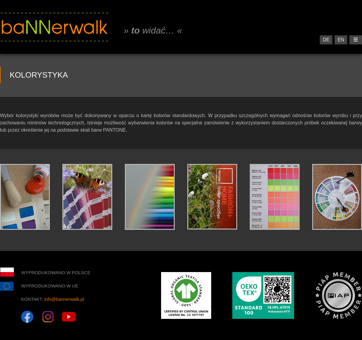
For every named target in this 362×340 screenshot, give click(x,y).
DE (326, 39)
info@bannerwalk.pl (64, 299)
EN (341, 39)
